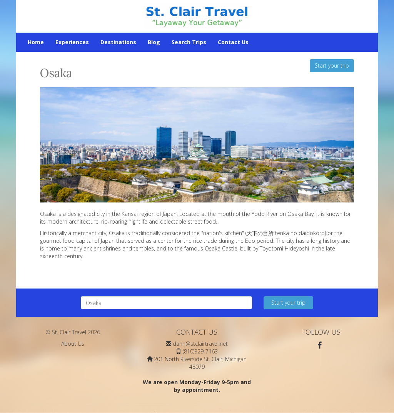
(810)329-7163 (200, 351)
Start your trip (332, 65)
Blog (154, 42)
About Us (72, 343)
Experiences (72, 42)
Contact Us (233, 42)
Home (36, 42)
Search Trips (189, 42)
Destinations (118, 42)
